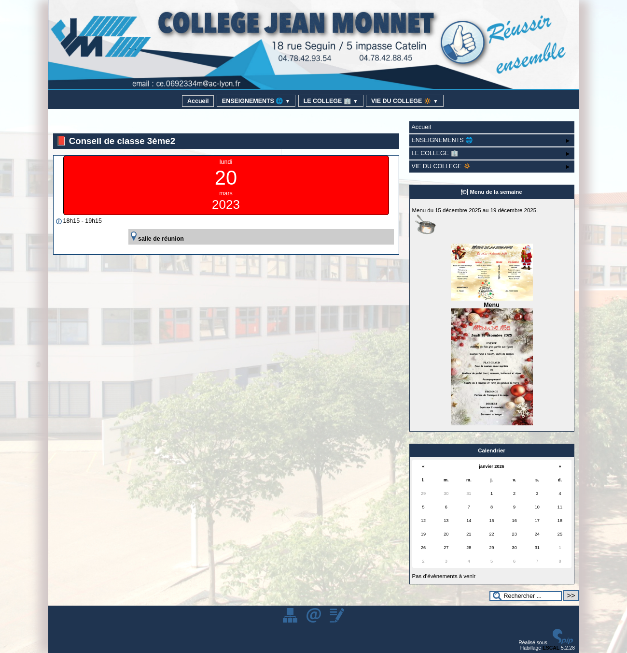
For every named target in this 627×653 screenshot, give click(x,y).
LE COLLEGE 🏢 (331, 101)
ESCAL (551, 648)
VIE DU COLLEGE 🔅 (404, 101)
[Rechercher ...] (525, 596)
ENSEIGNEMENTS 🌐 (256, 101)
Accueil (198, 101)
